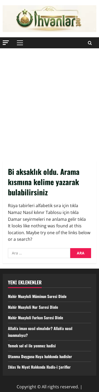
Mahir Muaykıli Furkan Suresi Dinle (37, 317)
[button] (6, 42)
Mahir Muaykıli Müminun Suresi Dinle (39, 296)
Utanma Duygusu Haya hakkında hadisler (42, 356)
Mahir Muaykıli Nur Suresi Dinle (34, 307)
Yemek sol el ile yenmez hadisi (34, 345)
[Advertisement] (49, 100)
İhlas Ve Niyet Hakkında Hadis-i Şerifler (42, 367)
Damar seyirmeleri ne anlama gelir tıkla (47, 219)
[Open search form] (90, 43)
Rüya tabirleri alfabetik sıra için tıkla (43, 205)
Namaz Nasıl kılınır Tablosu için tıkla (43, 212)
